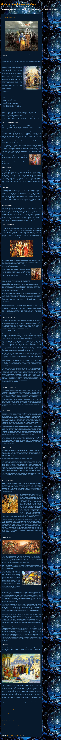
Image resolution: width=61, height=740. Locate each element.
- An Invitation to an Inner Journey (10, 725)
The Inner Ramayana (8, 17)
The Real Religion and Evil (8, 721)
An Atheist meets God (7, 717)
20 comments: (18, 735)
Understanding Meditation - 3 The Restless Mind (13, 713)
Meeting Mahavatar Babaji (8, 709)
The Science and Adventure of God (18, 4)
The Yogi (8, 735)
